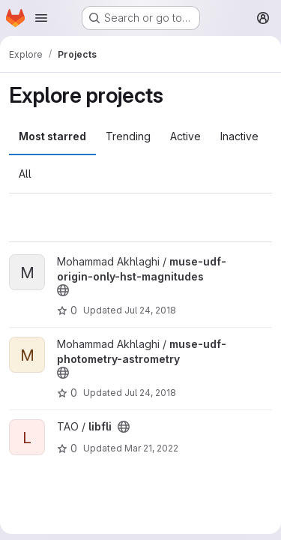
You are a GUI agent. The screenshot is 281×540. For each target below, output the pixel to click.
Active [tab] (185, 136)
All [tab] (25, 173)
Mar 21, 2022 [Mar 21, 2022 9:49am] (151, 448)
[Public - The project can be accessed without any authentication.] (63, 290)
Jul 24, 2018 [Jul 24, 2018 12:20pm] (150, 310)
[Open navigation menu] (41, 18)
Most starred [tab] (52, 136)
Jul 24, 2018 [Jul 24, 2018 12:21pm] (150, 392)
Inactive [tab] (239, 136)
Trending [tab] (128, 136)
